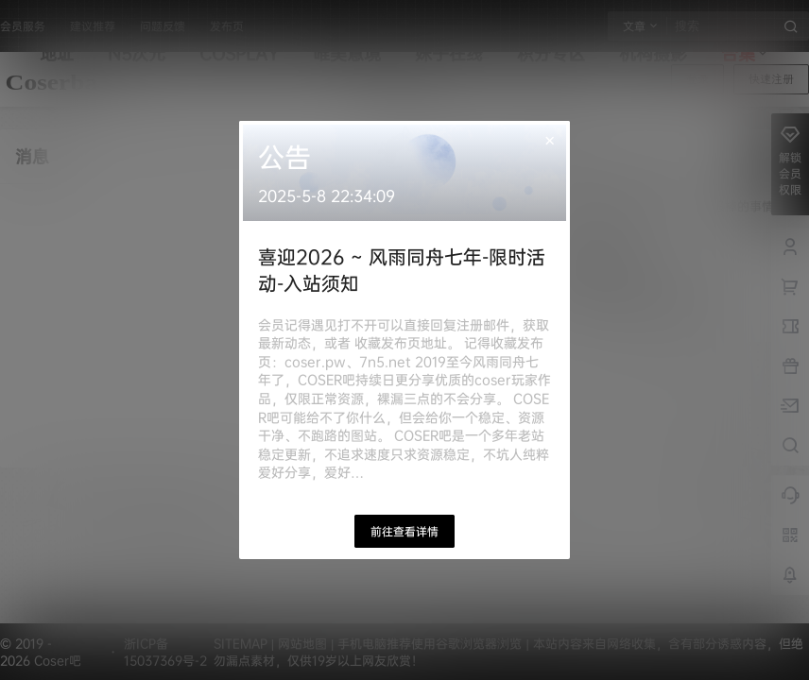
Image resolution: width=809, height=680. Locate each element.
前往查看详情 (404, 531)
